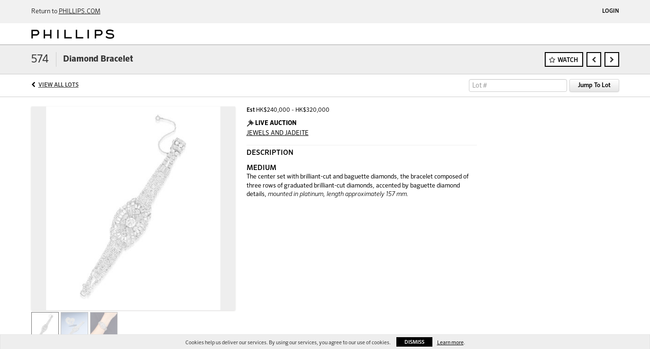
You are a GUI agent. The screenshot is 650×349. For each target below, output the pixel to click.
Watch (568, 60)
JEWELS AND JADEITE (278, 133)
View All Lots (58, 85)
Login (610, 11)
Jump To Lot (594, 85)
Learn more (450, 342)
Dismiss (414, 342)
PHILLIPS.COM (80, 12)
